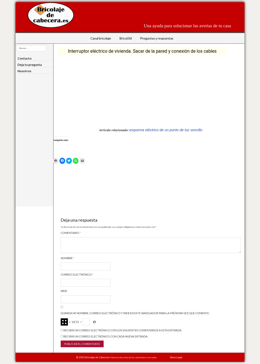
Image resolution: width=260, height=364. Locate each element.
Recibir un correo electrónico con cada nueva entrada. (105, 336)
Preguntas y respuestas (156, 38)
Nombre (67, 257)
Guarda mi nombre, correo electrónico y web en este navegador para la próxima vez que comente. (135, 313)
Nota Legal (176, 356)
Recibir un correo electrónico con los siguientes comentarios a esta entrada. (122, 330)
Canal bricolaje (100, 38)
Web (64, 290)
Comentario (71, 232)
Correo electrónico (77, 274)
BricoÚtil (125, 38)
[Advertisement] (165, 10)
